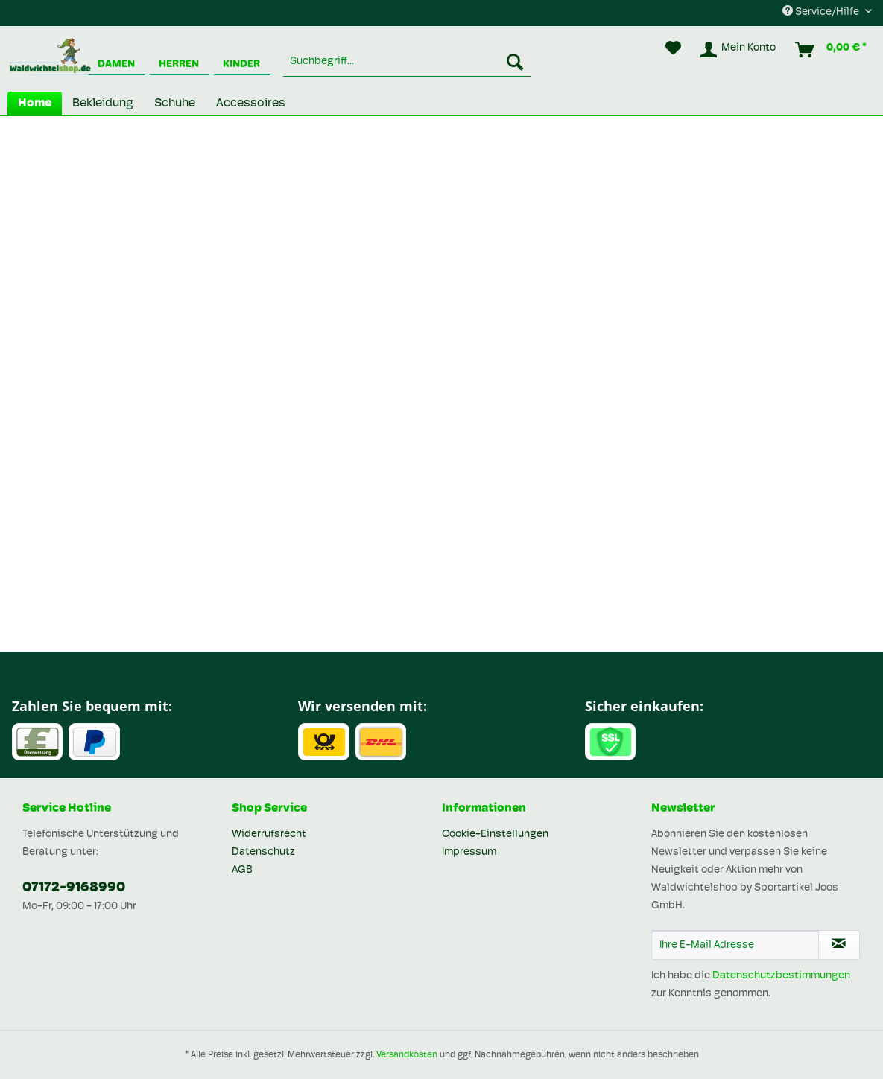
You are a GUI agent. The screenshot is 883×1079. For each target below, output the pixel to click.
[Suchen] (515, 62)
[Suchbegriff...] (407, 62)
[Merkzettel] (673, 50)
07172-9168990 (73, 888)
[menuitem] (407, 62)
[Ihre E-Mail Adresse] (735, 945)
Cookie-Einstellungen (495, 834)
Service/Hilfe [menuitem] (821, 11)
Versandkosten (406, 1055)
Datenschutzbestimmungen (781, 975)
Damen (116, 64)
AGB (242, 870)
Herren (179, 64)
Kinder (241, 64)
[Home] (34, 103)
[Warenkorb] (831, 50)
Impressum (469, 852)
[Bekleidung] (103, 103)
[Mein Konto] (738, 50)
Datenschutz (263, 852)
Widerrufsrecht (269, 834)
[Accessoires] (251, 103)
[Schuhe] (175, 103)
